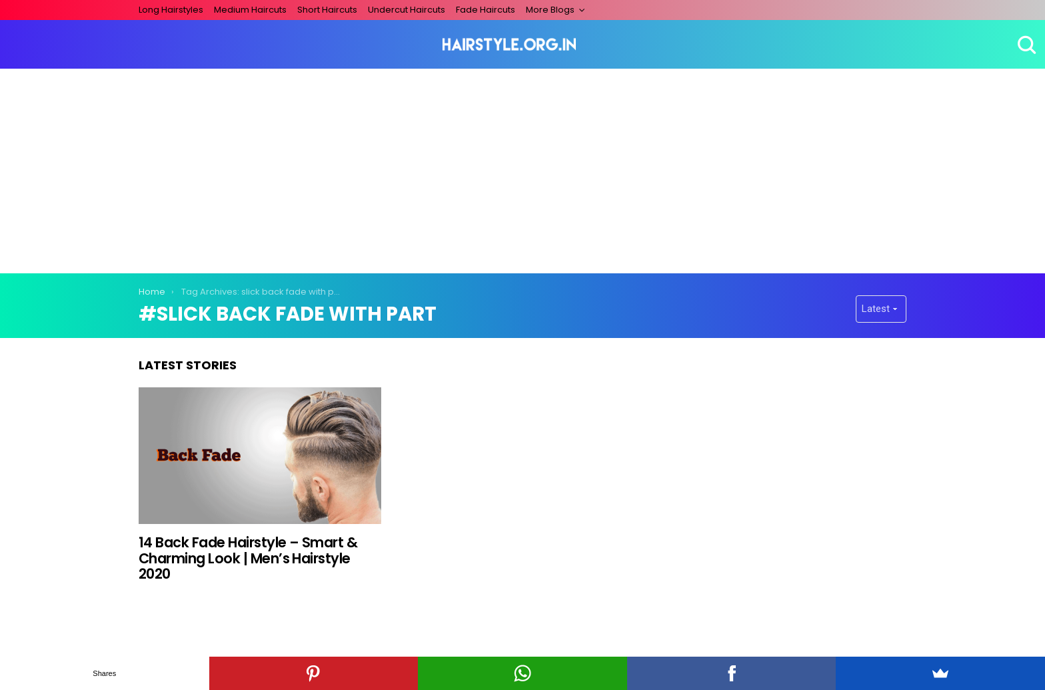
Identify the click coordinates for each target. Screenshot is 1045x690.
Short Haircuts (327, 9)
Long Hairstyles (171, 9)
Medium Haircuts (250, 9)
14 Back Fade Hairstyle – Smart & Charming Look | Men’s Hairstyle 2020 (248, 558)
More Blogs (550, 9)
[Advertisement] (522, 169)
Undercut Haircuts (406, 9)
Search (1025, 44)
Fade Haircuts (485, 9)
